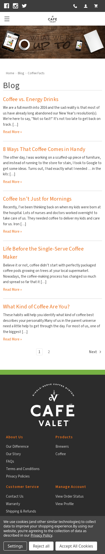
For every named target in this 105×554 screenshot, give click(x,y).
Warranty (13, 504)
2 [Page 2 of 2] (49, 352)
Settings (15, 546)
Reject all (41, 546)
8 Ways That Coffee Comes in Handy (44, 149)
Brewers (62, 446)
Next (95, 352)
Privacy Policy (41, 535)
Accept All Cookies (76, 546)
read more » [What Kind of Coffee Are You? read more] (12, 339)
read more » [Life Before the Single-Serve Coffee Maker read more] (12, 289)
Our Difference (17, 446)
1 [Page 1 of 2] (39, 352)
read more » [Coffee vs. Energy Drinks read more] (12, 132)
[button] (75, 6)
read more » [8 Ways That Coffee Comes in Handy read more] (12, 182)
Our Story (13, 454)
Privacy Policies (18, 476)
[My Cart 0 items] (95, 6)
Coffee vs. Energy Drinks (30, 99)
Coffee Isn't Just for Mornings (37, 199)
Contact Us (15, 496)
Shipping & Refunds (21, 511)
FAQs (10, 461)
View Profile (64, 504)
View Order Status (69, 496)
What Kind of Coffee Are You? (36, 307)
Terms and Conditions (23, 469)
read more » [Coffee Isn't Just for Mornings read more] (12, 231)
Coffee (60, 454)
